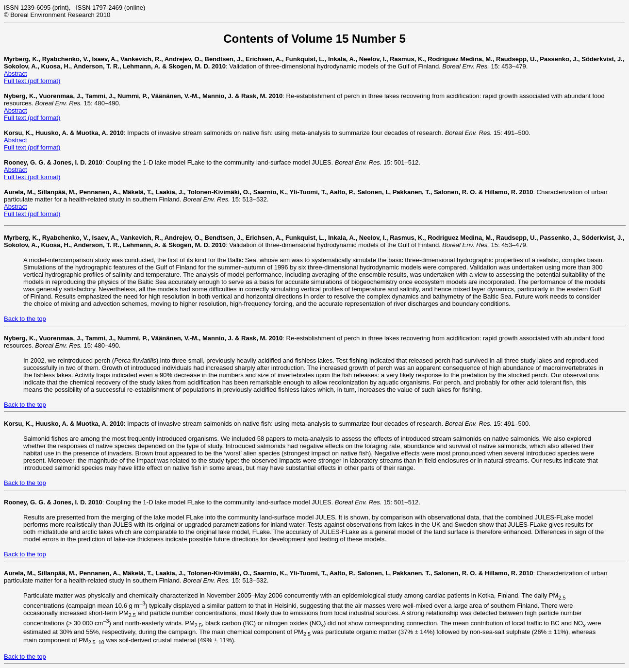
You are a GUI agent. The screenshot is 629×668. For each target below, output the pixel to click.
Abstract (15, 73)
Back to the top (25, 318)
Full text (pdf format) (32, 80)
